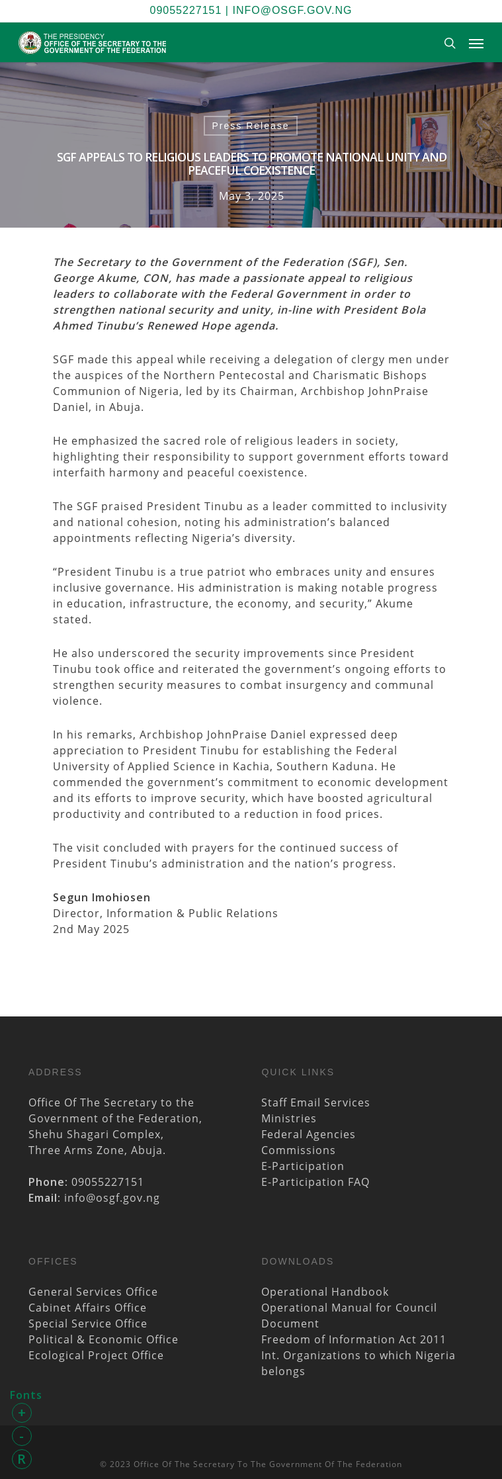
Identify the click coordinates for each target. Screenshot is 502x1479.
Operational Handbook (325, 1291)
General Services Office (93, 1291)
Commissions (298, 1150)
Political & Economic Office (103, 1339)
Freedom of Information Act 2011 (353, 1339)
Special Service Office (87, 1323)
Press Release (250, 125)
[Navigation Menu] (476, 43)
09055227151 (186, 10)
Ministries (289, 1118)
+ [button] (22, 1412)
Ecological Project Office (96, 1355)
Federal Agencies (308, 1134)
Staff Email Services (315, 1102)
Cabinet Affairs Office (87, 1307)
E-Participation (303, 1166)
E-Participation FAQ (315, 1182)
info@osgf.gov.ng (292, 10)
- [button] (21, 1436)
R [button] (21, 1459)
